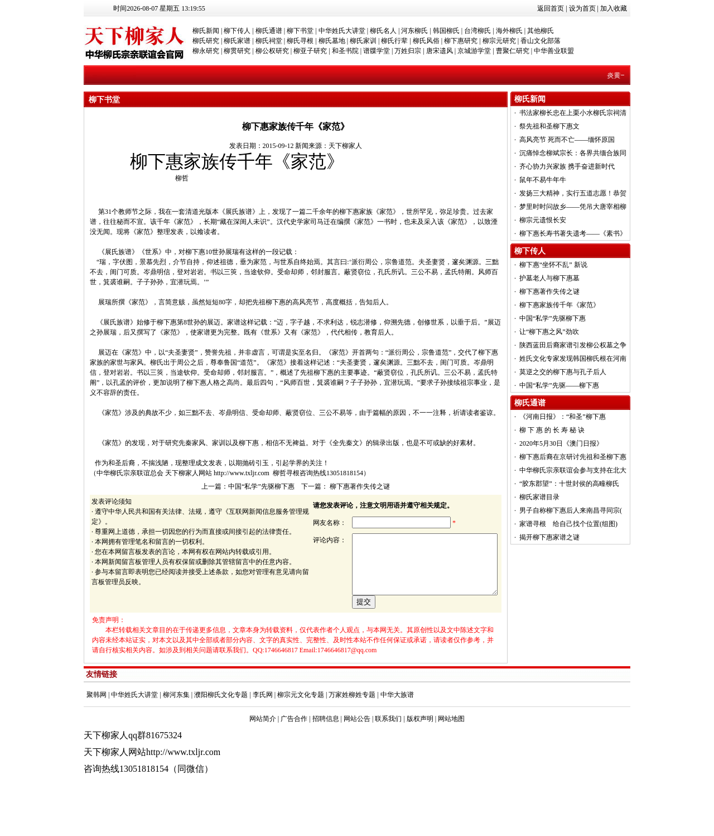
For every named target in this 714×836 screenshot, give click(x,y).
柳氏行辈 (394, 41)
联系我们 (388, 757)
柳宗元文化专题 (300, 733)
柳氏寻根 (300, 41)
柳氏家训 (363, 41)
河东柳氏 (414, 31)
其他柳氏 (540, 31)
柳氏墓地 (332, 41)
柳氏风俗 (426, 41)
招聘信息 (325, 757)
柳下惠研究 (460, 41)
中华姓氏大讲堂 (342, 31)
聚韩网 (96, 733)
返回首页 (550, 8)
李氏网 (263, 733)
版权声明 (420, 757)
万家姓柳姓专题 (352, 733)
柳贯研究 (237, 51)
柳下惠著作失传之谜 (359, 486)
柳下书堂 (300, 31)
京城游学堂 (474, 51)
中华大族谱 (397, 733)
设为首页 (582, 8)
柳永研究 (205, 51)
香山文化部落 (540, 41)
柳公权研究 (272, 51)
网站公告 (357, 757)
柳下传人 (237, 31)
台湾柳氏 (477, 31)
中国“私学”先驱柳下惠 (261, 486)
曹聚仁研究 (512, 51)
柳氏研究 (205, 41)
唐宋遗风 (439, 51)
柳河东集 (176, 733)
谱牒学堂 (376, 51)
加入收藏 (613, 8)
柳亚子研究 (310, 51)
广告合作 (294, 757)
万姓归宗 (407, 51)
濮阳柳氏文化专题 (221, 733)
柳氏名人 (383, 31)
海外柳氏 (509, 31)
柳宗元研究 (499, 41)
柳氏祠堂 (268, 41)
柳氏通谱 (268, 31)
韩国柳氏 (446, 31)
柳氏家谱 (237, 41)
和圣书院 (345, 51)
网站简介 (262, 757)
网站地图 (451, 757)
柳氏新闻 (205, 31)
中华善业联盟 (554, 51)
